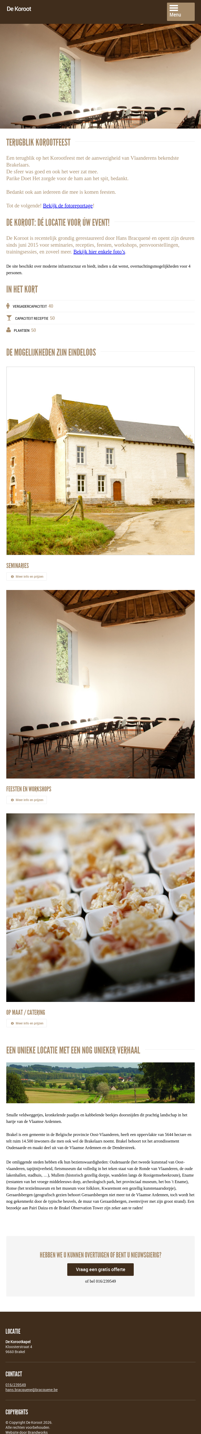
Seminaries (17, 559)
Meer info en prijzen (26, 570)
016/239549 (15, 1378)
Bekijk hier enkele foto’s (99, 246)
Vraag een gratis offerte (100, 1263)
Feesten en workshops (28, 783)
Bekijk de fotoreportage (68, 199)
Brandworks (38, 1426)
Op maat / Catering (25, 1006)
